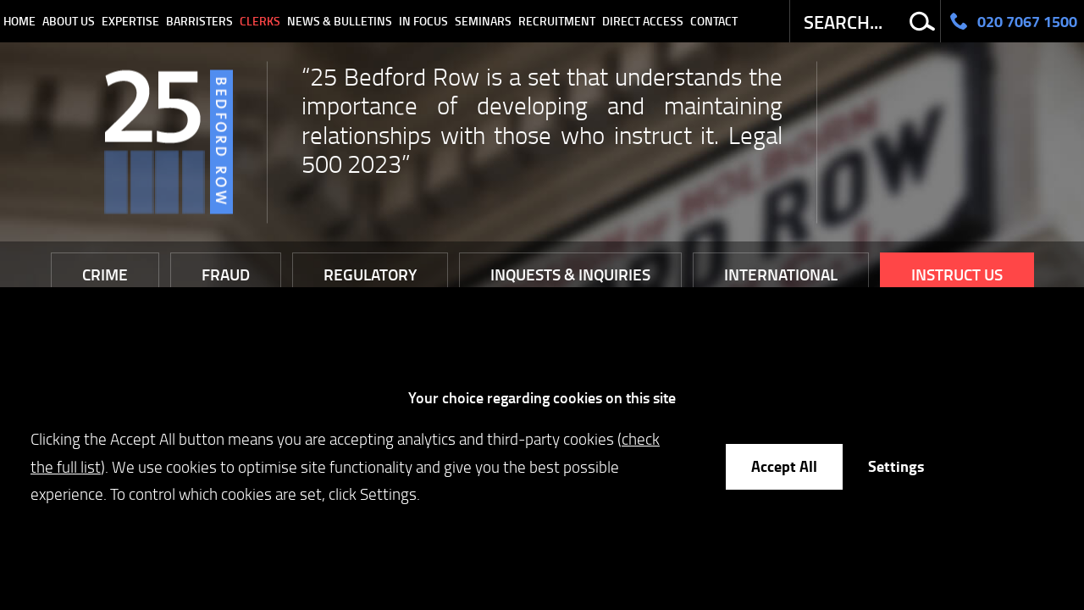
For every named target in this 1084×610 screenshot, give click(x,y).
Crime (105, 274)
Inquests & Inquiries (570, 274)
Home (19, 21)
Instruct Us (957, 274)
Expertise (130, 21)
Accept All (784, 466)
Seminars (483, 21)
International (781, 274)
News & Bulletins (339, 21)
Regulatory (370, 274)
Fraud (226, 274)
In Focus (423, 21)
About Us (68, 21)
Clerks (260, 21)
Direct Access (642, 21)
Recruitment (556, 21)
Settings (896, 466)
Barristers (199, 21)
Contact (714, 21)
